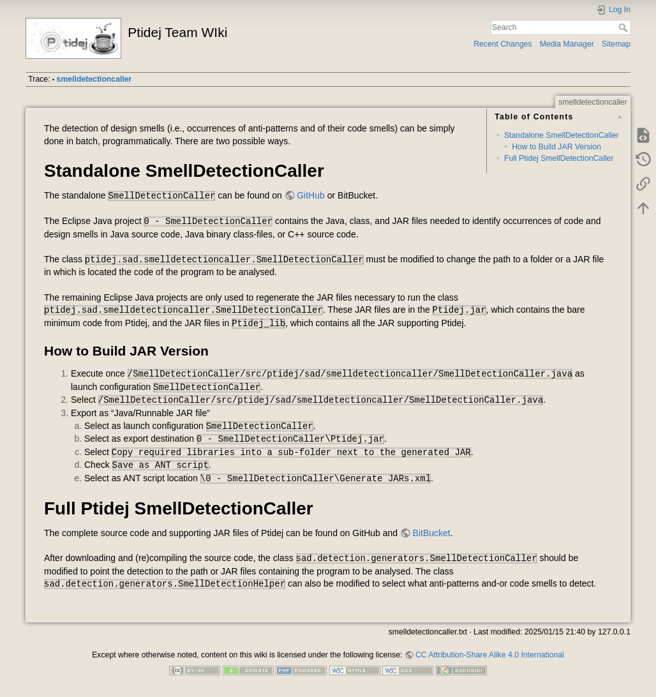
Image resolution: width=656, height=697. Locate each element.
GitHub (311, 195)
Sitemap (616, 44)
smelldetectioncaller (94, 79)
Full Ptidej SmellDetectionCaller (559, 158)
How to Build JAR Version (556, 146)
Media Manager (567, 44)
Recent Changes (502, 44)
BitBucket (432, 533)
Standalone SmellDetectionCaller (561, 135)
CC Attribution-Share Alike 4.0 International (489, 654)
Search (624, 27)
